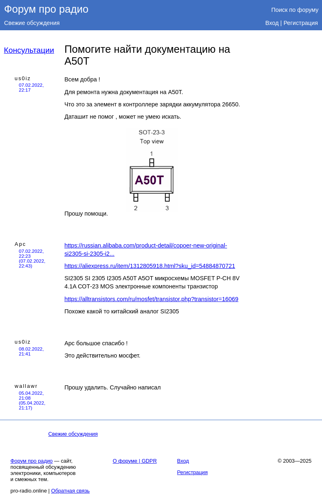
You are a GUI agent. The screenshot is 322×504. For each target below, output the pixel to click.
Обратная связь (70, 491)
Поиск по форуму (295, 10)
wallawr (26, 386)
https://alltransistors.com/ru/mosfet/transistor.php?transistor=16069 (151, 299)
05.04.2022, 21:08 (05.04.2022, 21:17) (32, 400)
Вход (272, 23)
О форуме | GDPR (135, 461)
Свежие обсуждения (32, 23)
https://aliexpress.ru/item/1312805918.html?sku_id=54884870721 (149, 266)
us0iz (23, 78)
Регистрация (301, 23)
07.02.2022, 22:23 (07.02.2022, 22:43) (32, 258)
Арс (20, 244)
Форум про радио (46, 9)
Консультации (29, 50)
